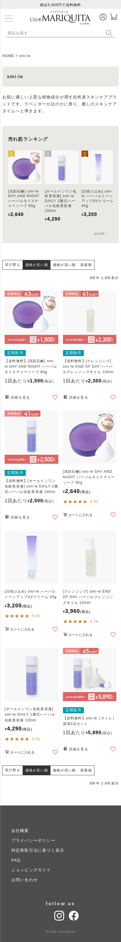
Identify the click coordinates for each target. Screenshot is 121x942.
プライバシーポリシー (33, 840)
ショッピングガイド (31, 870)
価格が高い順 (64, 265)
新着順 (86, 265)
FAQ (16, 860)
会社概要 (20, 830)
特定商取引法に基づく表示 (37, 850)
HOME (8, 56)
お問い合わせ (24, 879)
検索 (110, 33)
